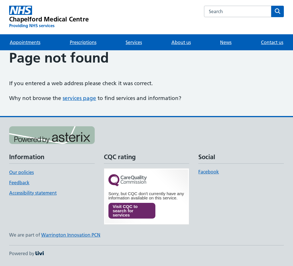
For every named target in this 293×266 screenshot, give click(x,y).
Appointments (25, 42)
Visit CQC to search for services (125, 210)
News (225, 42)
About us (181, 42)
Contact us (272, 42)
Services (134, 42)
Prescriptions (83, 42)
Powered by (26, 253)
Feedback (19, 182)
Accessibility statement (33, 193)
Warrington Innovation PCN (70, 235)
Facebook (208, 172)
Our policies (21, 172)
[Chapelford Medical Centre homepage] (49, 17)
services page (79, 98)
